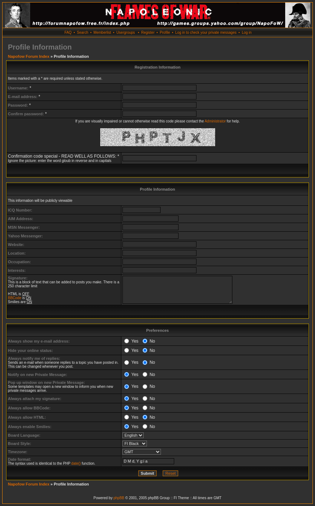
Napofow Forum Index (29, 56)
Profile (165, 32)
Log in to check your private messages (206, 32)
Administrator (215, 121)
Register (147, 32)
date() (76, 463)
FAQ (67, 32)
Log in (246, 32)
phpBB (119, 498)
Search (82, 32)
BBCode (14, 298)
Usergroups (125, 32)
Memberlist (102, 32)
